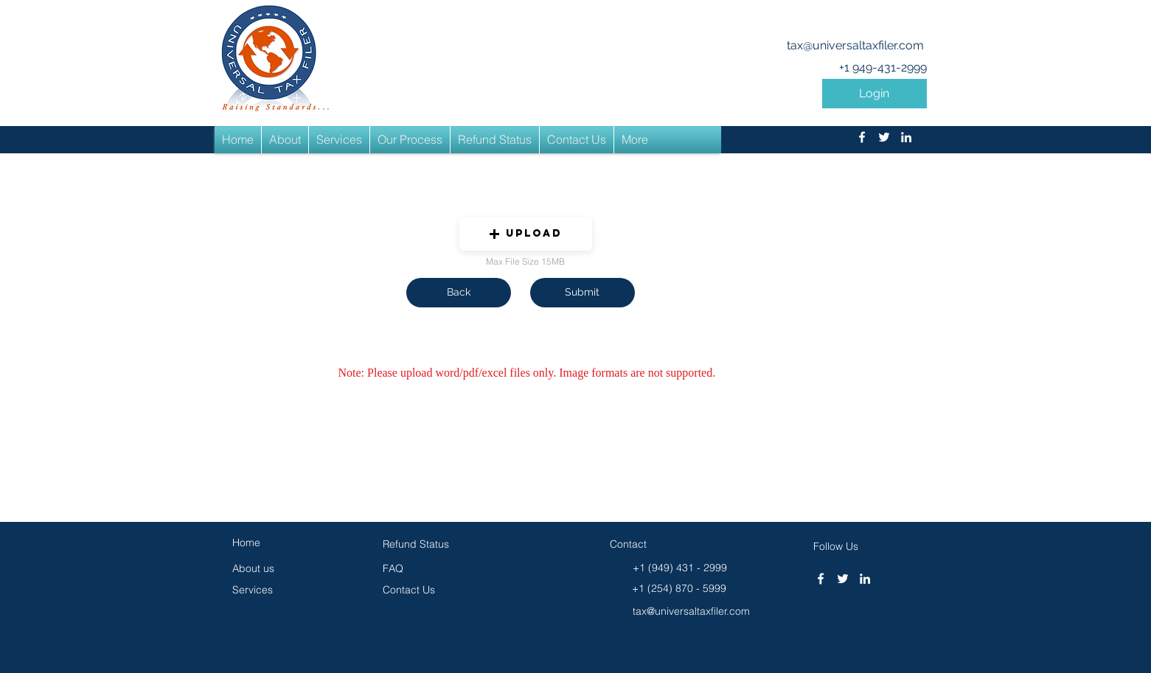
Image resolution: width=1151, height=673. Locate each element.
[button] (874, 93)
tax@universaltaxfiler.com (855, 45)
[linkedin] (906, 137)
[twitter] (884, 137)
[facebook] (862, 137)
